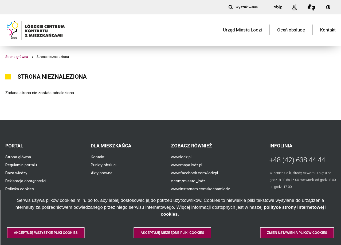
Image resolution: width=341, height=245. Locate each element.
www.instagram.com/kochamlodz (200, 189)
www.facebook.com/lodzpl (194, 173)
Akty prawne (101, 173)
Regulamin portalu (21, 165)
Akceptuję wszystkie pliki (46, 233)
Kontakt (328, 30)
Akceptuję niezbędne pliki (172, 233)
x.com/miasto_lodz (188, 181)
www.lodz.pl (181, 157)
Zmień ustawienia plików (297, 233)
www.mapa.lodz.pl (186, 165)
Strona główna (16, 57)
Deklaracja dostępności (25, 181)
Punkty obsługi (103, 165)
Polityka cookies (19, 189)
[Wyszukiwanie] (243, 7)
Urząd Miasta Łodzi (242, 30)
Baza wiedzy (16, 173)
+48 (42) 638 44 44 (297, 160)
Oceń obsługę (291, 30)
